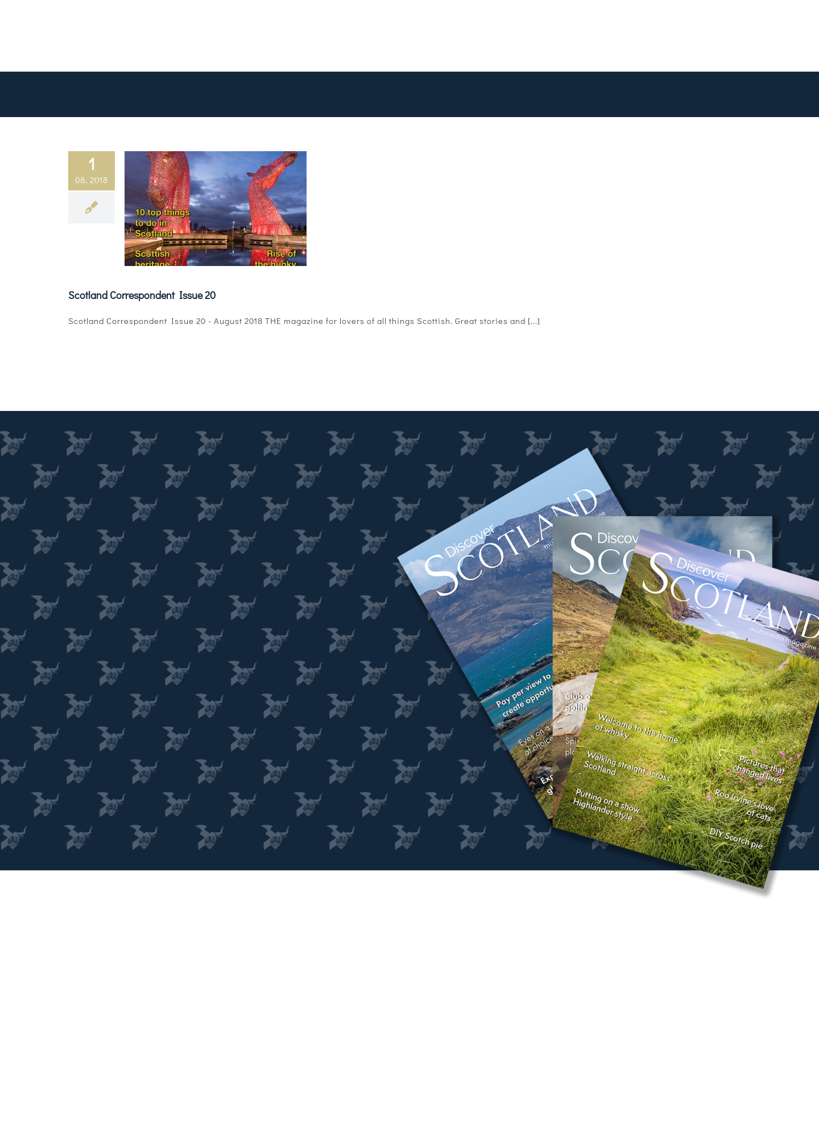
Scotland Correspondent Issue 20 (142, 295)
